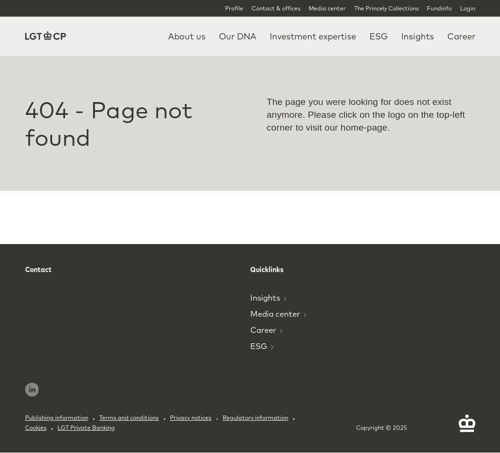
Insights (417, 36)
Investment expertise (313, 36)
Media (278, 314)
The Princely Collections (386, 8)
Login (467, 8)
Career (461, 36)
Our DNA (237, 36)
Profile (234, 8)
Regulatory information (255, 417)
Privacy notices (190, 417)
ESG (378, 36)
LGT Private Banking (86, 427)
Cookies (36, 427)
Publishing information (56, 417)
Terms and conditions (129, 417)
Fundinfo (439, 8)
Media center (327, 8)
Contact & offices (276, 8)
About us (187, 36)
